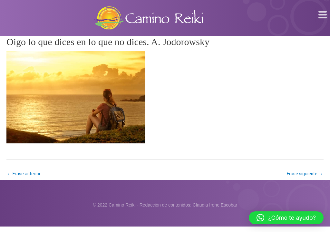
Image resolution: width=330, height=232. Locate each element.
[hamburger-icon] (322, 15)
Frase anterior (24, 173)
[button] (286, 217)
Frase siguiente (304, 173)
